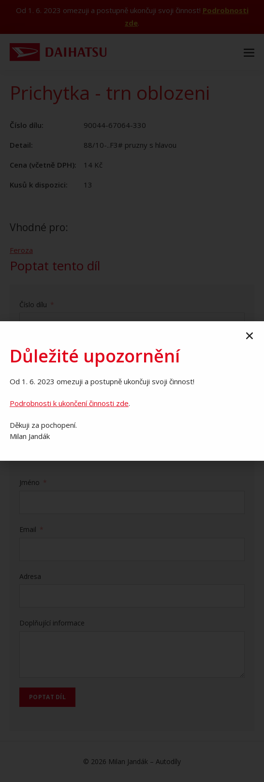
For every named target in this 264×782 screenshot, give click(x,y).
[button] (249, 336)
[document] (132, 391)
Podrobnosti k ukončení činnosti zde (69, 403)
